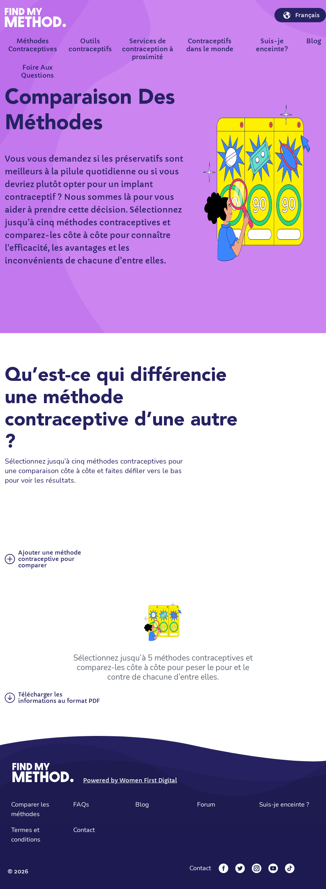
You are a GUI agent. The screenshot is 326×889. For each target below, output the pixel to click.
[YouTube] (273, 868)
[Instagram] (256, 868)
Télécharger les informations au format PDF (52, 697)
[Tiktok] (289, 868)
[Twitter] (240, 868)
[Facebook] (223, 868)
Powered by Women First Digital (130, 780)
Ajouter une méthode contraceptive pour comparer (43, 559)
